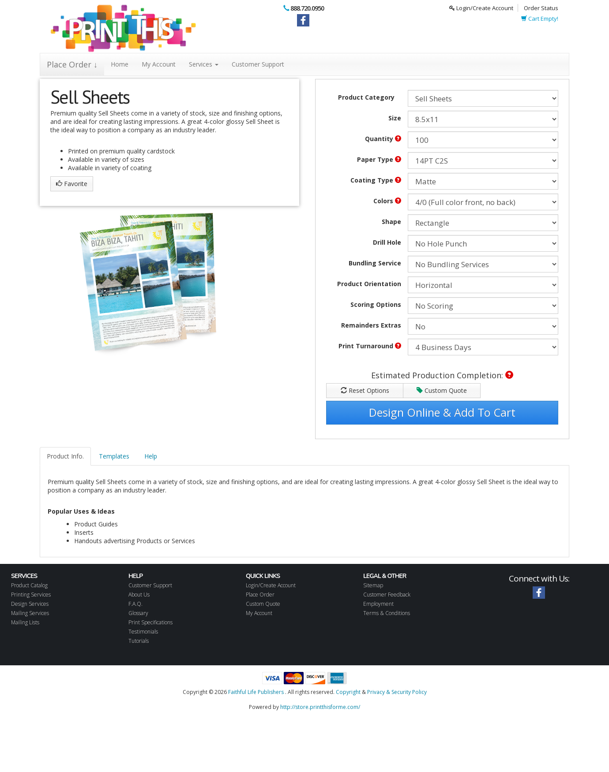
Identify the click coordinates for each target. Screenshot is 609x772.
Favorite (71, 183)
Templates (114, 456)
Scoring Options (375, 304)
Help (150, 456)
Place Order (260, 594)
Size (394, 118)
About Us (139, 594)
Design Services (30, 604)
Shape (391, 221)
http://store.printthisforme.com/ (320, 707)
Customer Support (258, 64)
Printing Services (31, 594)
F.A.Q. (135, 604)
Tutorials (138, 641)
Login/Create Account (481, 8)
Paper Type (379, 159)
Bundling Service (375, 263)
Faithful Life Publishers (256, 692)
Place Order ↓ (72, 64)
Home (119, 64)
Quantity (383, 138)
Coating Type (375, 180)
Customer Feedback (386, 594)
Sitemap (373, 585)
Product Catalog (29, 585)
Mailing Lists (25, 622)
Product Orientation (369, 284)
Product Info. (65, 456)
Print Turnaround (369, 346)
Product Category (366, 97)
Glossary (138, 613)
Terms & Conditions (386, 613)
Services (203, 64)
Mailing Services (30, 613)
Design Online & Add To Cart (442, 412)
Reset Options (365, 390)
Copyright (348, 692)
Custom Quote (442, 390)
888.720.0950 (307, 8)
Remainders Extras (371, 325)
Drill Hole (387, 242)
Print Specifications (150, 622)
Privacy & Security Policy (397, 692)
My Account (159, 64)
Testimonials (143, 631)
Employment (378, 604)
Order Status (541, 8)
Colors (387, 201)
